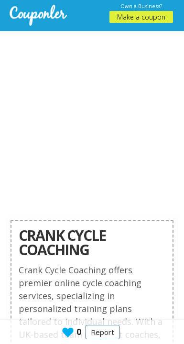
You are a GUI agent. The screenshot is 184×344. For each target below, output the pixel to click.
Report (102, 332)
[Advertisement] (89, 120)
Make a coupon (141, 17)
